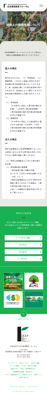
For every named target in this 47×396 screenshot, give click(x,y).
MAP (39, 352)
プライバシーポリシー (18, 387)
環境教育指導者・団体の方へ (23, 372)
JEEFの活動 (35, 363)
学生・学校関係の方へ (28, 369)
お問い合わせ (24, 377)
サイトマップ (33, 387)
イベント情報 (14, 366)
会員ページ (38, 375)
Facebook (23, 244)
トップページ (7, 15)
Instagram (23, 251)
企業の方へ (15, 369)
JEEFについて (24, 363)
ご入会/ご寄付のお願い (20, 15)
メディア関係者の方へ (13, 375)
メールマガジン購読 (23, 238)
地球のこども (27, 375)
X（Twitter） (23, 258)
